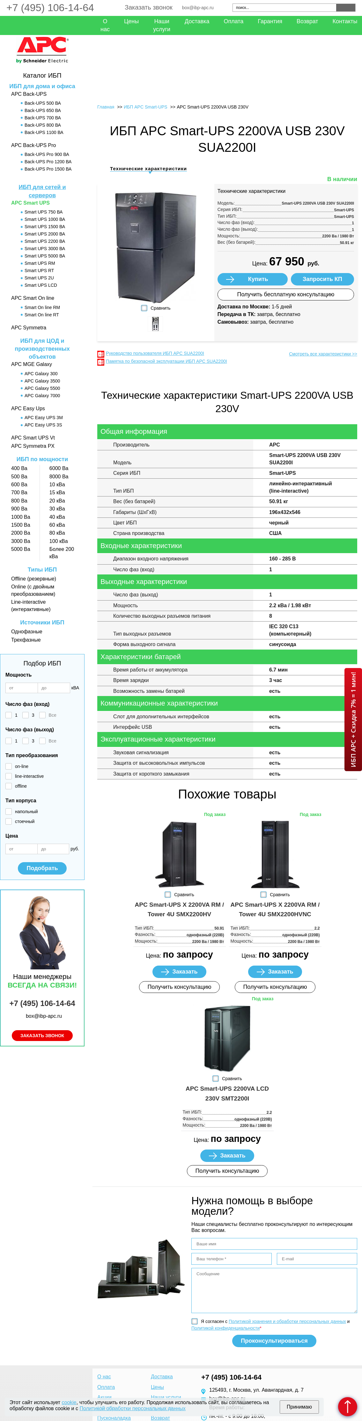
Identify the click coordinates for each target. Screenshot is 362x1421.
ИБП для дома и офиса (42, 86)
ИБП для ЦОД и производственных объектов (42, 349)
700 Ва (19, 492)
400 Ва (19, 468)
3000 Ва (20, 541)
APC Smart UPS (30, 203)
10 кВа (57, 484)
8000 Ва (59, 476)
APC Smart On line (32, 298)
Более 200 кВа (61, 552)
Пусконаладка (114, 1418)
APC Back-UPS (29, 94)
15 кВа (57, 492)
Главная (105, 106)
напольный (26, 811)
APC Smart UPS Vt (33, 437)
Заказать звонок (149, 7)
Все (52, 715)
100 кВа (58, 541)
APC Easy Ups (28, 408)
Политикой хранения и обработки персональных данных (287, 1321)
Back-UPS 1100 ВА (44, 132)
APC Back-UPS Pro (33, 145)
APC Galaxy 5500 (42, 388)
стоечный (24, 821)
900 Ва (19, 508)
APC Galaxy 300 (41, 373)
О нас (105, 25)
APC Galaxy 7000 (42, 395)
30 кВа (57, 508)
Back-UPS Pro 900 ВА (47, 154)
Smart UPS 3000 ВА (45, 248)
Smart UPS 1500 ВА (45, 226)
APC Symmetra (28, 327)
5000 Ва (20, 549)
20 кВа (57, 500)
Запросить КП (322, 279)
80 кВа (57, 533)
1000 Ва (20, 517)
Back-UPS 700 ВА (43, 117)
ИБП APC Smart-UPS (145, 106)
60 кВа (57, 525)
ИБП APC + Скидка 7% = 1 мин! (353, 719)
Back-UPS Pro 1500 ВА (48, 169)
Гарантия (270, 21)
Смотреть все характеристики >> (323, 353)
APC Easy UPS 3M (44, 417)
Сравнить (160, 308)
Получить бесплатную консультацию (285, 294)
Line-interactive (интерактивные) (30, 605)
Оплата (233, 21)
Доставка (197, 21)
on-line (21, 766)
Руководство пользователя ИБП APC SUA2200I (155, 353)
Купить (258, 279)
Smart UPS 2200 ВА (45, 241)
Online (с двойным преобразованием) (33, 590)
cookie (69, 1402)
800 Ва (19, 500)
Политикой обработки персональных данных (132, 1408)
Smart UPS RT (39, 270)
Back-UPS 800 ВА (43, 125)
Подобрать (42, 868)
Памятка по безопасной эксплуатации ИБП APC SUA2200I (166, 361)
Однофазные (26, 631)
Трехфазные (26, 640)
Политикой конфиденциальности (225, 1328)
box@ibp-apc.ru (198, 7)
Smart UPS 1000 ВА (45, 219)
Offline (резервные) (33, 578)
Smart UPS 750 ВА (44, 212)
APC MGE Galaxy (31, 364)
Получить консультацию (179, 987)
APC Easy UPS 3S (43, 424)
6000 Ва (59, 468)
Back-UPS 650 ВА (43, 110)
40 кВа (57, 517)
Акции (104, 1397)
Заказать (184, 971)
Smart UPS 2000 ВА (45, 233)
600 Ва (19, 484)
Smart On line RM (42, 307)
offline (21, 786)
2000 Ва (20, 533)
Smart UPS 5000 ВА (45, 255)
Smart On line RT (42, 314)
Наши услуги (161, 25)
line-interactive (29, 776)
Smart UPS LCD (41, 285)
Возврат (307, 21)
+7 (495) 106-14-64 (50, 7)
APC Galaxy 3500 (42, 380)
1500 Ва (20, 525)
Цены (131, 21)
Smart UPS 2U (39, 277)
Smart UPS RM (40, 263)
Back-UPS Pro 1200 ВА (48, 161)
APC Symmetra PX (33, 446)
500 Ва (19, 476)
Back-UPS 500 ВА (43, 103)
